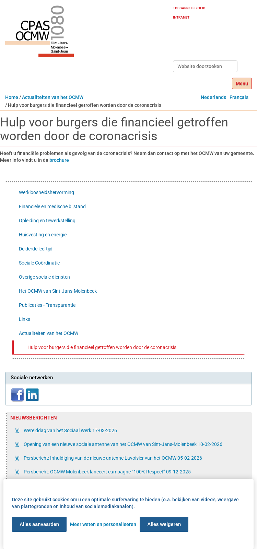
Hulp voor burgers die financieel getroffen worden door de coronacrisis (101, 347)
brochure (59, 160)
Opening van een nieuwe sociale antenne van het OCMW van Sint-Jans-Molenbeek (122, 444)
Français (239, 97)
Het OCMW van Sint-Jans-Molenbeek (58, 291)
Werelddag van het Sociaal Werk (70, 430)
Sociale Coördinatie (39, 263)
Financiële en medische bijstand (52, 206)
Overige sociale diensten (44, 277)
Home (11, 97)
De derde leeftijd (35, 248)
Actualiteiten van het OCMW (52, 97)
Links (24, 319)
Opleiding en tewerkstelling (47, 220)
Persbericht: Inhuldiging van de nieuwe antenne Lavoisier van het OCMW (112, 458)
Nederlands (213, 97)
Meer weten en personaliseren (103, 524)
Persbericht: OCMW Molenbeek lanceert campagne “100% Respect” (107, 471)
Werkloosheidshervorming (46, 192)
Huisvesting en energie (43, 234)
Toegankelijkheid (189, 8)
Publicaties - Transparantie (47, 305)
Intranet (181, 17)
